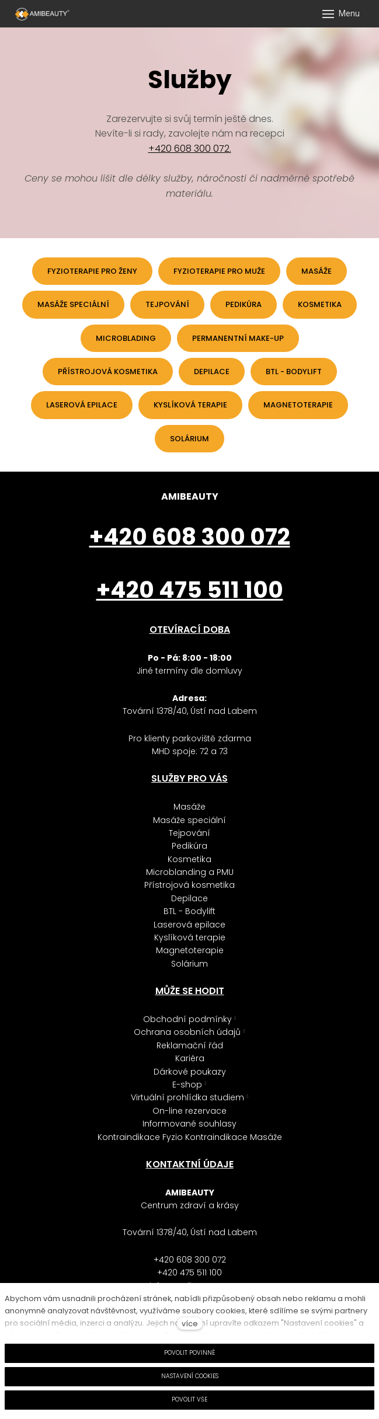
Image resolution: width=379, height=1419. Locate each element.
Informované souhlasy (189, 1123)
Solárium (189, 964)
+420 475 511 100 (189, 1272)
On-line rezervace (189, 1111)
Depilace (189, 898)
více (190, 1324)
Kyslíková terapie (189, 937)
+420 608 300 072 (190, 1259)
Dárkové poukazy (190, 1072)
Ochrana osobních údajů (187, 1032)
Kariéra (189, 1058)
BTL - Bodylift (189, 911)
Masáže (189, 807)
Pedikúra (189, 846)
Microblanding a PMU (190, 872)
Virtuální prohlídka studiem (187, 1097)
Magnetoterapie (190, 950)
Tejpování (189, 833)
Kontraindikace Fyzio (141, 1137)
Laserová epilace (189, 924)
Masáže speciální (189, 820)
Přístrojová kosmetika (189, 885)
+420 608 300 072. (189, 148)
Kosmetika (189, 859)
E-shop (187, 1084)
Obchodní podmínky (187, 1019)
